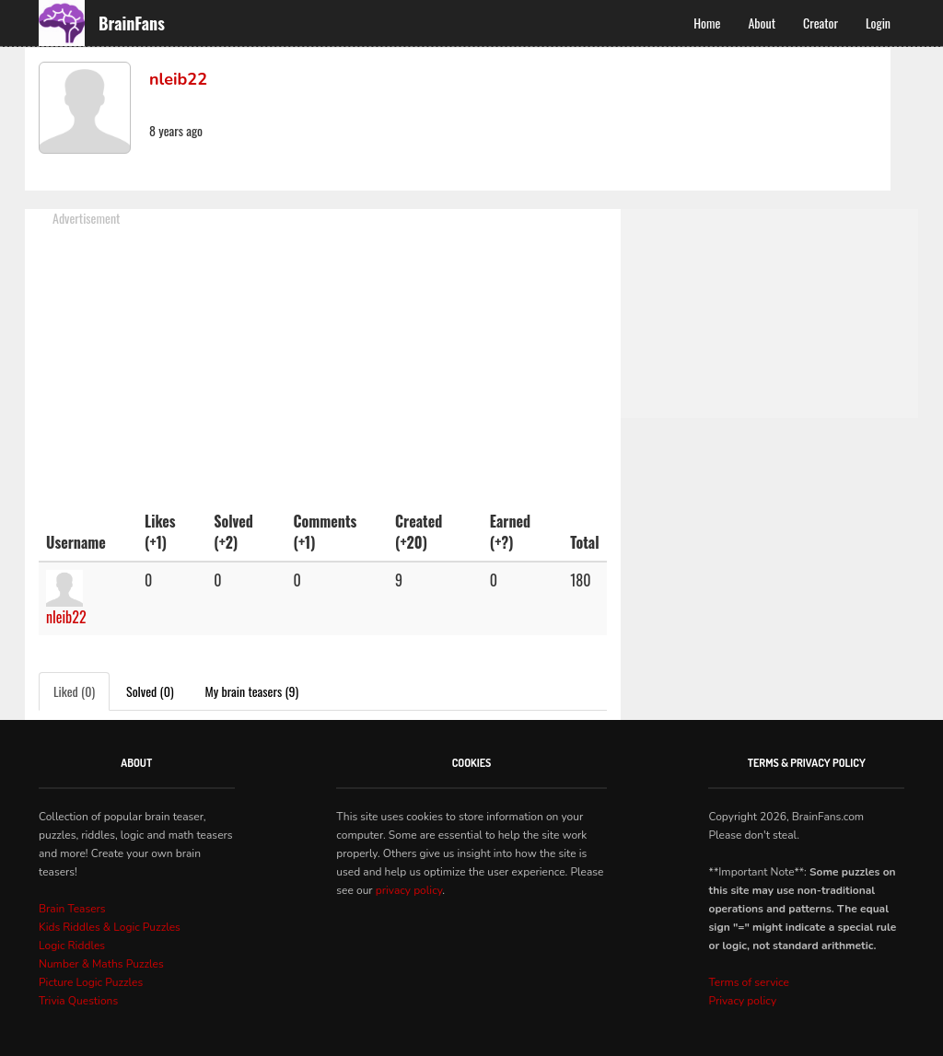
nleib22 (66, 617)
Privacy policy (742, 1000)
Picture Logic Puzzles (91, 982)
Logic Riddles (72, 945)
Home (706, 22)
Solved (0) (150, 691)
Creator (820, 22)
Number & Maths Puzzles (101, 964)
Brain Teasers (72, 908)
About (761, 22)
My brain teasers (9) (252, 691)
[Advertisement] (322, 356)
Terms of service (748, 982)
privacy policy (409, 890)
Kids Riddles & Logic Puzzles (109, 927)
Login (878, 22)
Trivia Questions (78, 1000)
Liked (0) (74, 691)
